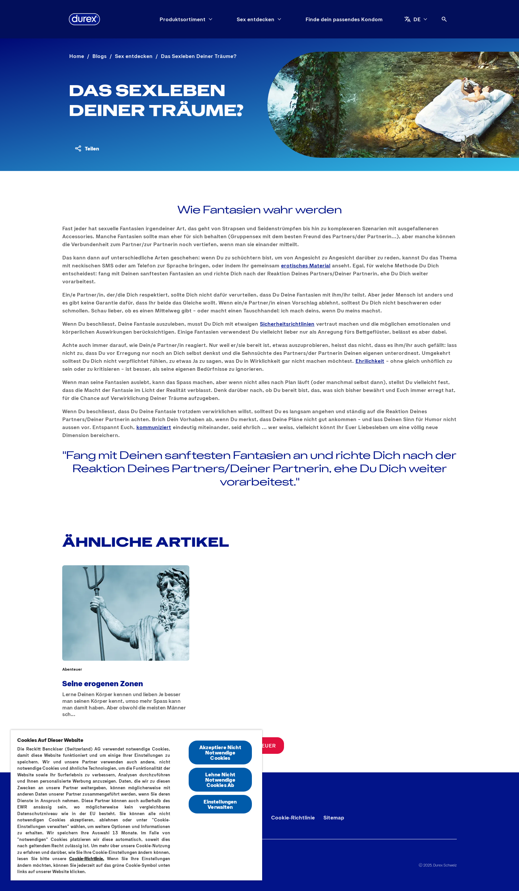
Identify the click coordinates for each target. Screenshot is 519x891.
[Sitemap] (334, 817)
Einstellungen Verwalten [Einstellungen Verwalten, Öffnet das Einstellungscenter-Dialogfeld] (220, 804)
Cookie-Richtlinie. (86, 858)
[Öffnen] (444, 19)
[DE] (416, 19)
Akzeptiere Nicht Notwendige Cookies (220, 752)
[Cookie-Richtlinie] (293, 817)
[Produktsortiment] (183, 19)
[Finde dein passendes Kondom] (344, 19)
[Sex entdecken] (255, 19)
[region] (136, 805)
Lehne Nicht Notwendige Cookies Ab (220, 779)
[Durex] (84, 19)
